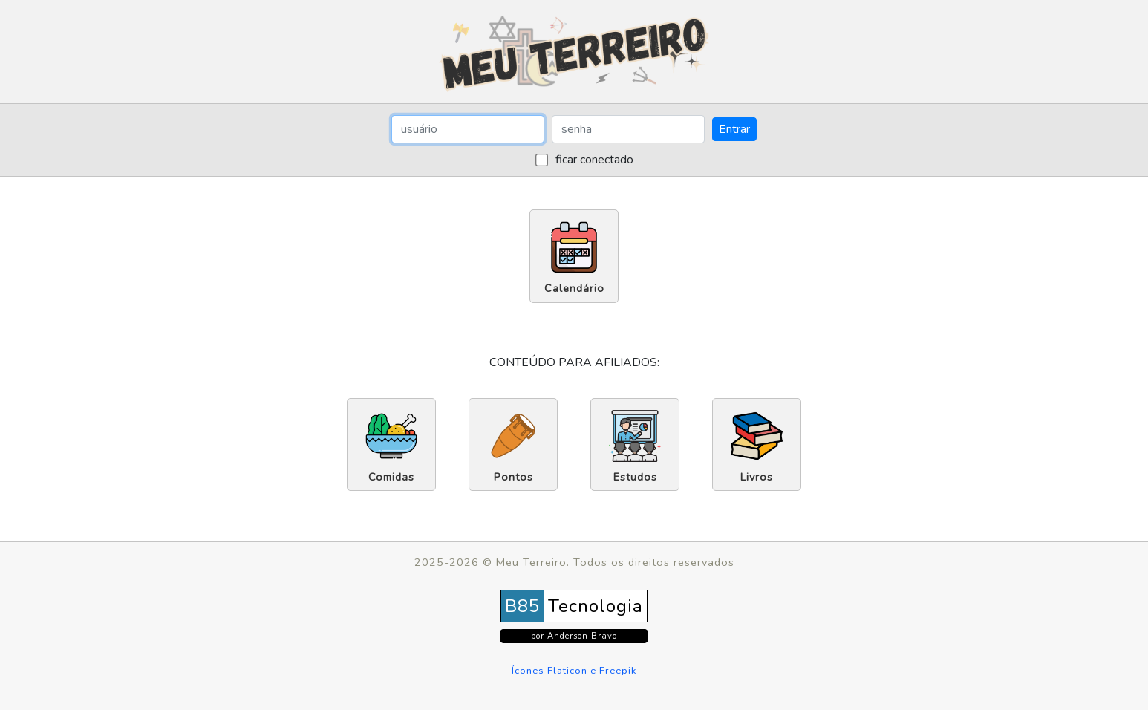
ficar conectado (592, 160)
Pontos (513, 447)
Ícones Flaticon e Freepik (574, 670)
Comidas (391, 447)
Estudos (635, 447)
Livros (757, 447)
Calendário (574, 258)
